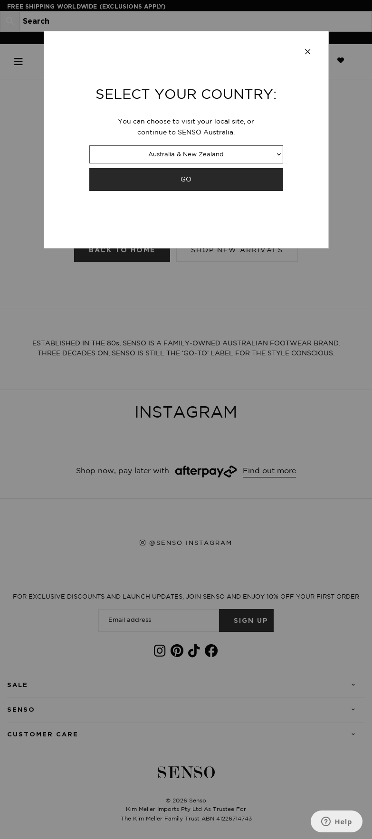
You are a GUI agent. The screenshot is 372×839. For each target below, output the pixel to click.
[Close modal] (308, 52)
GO (186, 179)
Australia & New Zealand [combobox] (186, 154)
